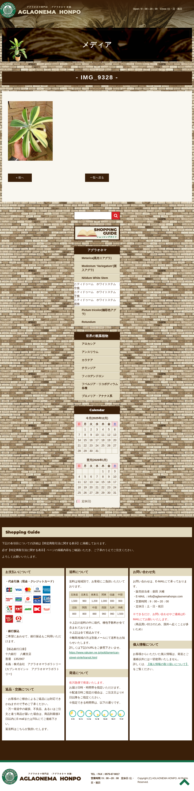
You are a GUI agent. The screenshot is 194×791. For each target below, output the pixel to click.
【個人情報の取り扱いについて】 (168, 664)
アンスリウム (90, 351)
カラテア (87, 360)
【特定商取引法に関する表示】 (60, 543)
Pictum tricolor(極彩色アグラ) (99, 312)
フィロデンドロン (93, 376)
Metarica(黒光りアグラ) (97, 258)
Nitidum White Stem (95, 277)
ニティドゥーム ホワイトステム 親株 (96, 301)
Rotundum (89, 322)
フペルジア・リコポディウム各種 (100, 386)
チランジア (89, 368)
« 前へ (20, 177)
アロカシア (89, 343)
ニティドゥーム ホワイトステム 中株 (96, 286)
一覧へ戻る (97, 177)
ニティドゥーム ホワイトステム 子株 (96, 294)
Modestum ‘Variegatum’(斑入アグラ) (99, 268)
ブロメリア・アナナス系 (97, 395)
